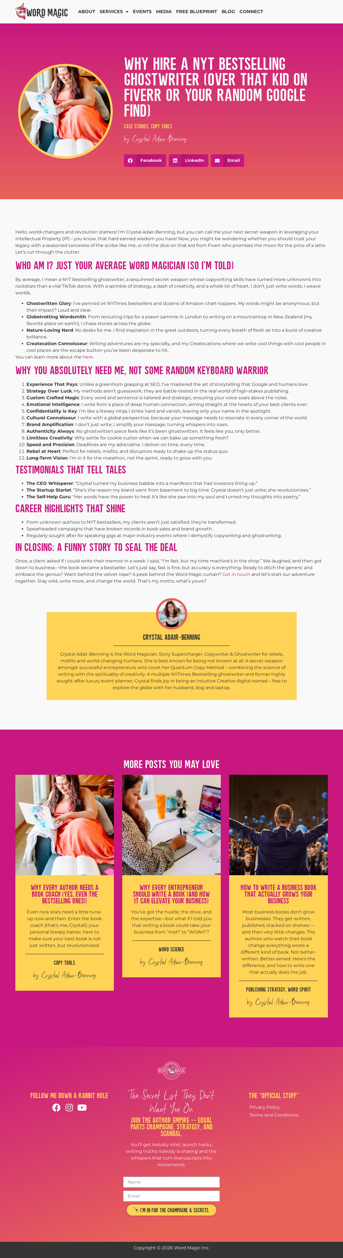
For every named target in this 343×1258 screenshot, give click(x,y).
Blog (228, 11)
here (88, 357)
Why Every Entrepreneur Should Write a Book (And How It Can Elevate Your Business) (171, 894)
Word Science (171, 949)
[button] (145, 160)
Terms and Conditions (274, 1115)
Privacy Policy (265, 1107)
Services (114, 12)
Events (142, 11)
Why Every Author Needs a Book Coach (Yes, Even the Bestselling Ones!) (65, 894)
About (86, 11)
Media (164, 11)
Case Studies (136, 126)
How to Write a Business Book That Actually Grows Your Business (278, 894)
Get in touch (236, 574)
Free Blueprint (196, 11)
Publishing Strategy (265, 989)
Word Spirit (299, 989)
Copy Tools (161, 126)
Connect (251, 11)
